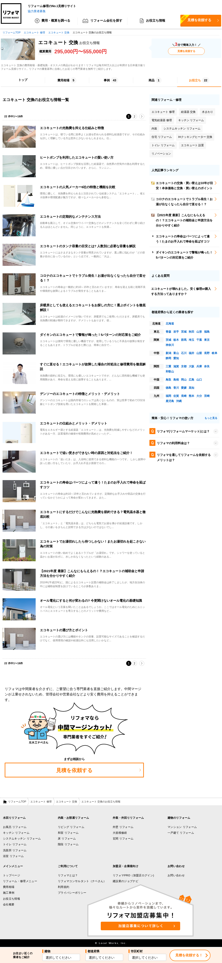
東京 (207, 340)
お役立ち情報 (152, 21)
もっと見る (210, 418)
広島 (191, 379)
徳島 (168, 388)
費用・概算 (52, 21)
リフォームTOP (17, 801)
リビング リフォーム (71, 827)
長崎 (184, 396)
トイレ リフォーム (15, 844)
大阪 (191, 366)
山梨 (199, 353)
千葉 (199, 340)
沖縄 (179, 401)
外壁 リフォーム (123, 827)
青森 (168, 331)
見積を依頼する (195, 20)
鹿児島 (170, 401)
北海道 (170, 323)
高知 (191, 388)
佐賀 (176, 396)
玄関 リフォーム (123, 838)
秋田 (191, 331)
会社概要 (8, 904)
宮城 (184, 331)
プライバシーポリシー (72, 893)
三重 (168, 366)
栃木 (176, 340)
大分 (199, 396)
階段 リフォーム (68, 844)
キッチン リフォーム (16, 832)
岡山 (184, 379)
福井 (191, 353)
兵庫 (199, 366)
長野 (207, 353)
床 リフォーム (67, 838)
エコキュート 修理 (40, 801)
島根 (176, 379)
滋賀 (176, 366)
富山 (176, 353)
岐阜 (214, 353)
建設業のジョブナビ (125, 881)
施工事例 (8, 893)
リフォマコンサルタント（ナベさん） (82, 881)
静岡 (168, 358)
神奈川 (170, 345)
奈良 (207, 366)
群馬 (184, 340)
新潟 (168, 353)
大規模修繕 (120, 832)
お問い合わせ (176, 875)
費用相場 (8, 887)
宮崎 (207, 396)
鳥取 (168, 379)
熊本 (191, 396)
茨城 (168, 340)
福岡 (168, 396)
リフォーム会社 (102, 21)
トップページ (11, 875)
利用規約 (63, 887)
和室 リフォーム (68, 832)
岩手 (176, 331)
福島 (207, 331)
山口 (199, 379)
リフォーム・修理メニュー (20, 881)
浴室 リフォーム (13, 856)
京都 (184, 366)
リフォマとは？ (68, 875)
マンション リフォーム (182, 827)
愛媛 (184, 388)
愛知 (176, 358)
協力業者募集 (37, 11)
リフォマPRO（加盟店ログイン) (133, 875)
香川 (176, 388)
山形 (199, 331)
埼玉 (191, 340)
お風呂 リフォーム (15, 827)
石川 (184, 353)
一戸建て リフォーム (181, 832)
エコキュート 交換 (66, 801)
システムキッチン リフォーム (22, 838)
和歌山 (170, 371)
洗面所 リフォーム (15, 850)
